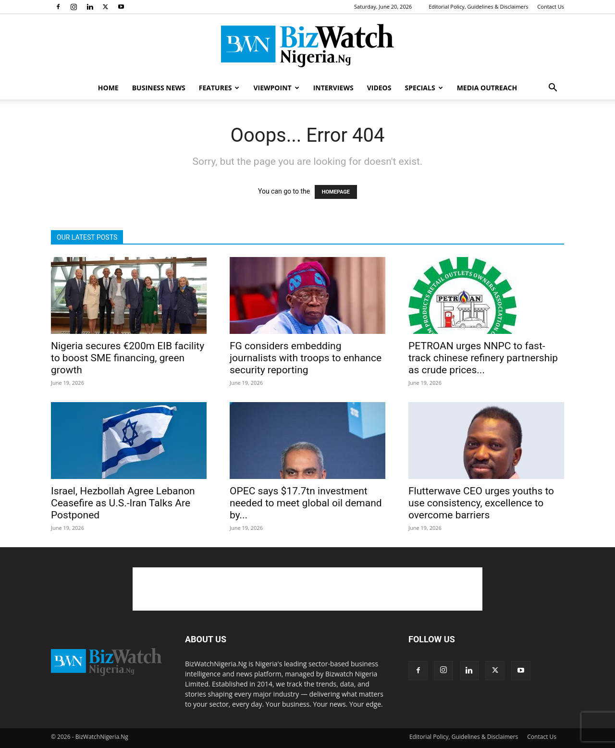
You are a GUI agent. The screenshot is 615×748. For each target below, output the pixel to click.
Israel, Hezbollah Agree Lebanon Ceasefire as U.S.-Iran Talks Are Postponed (123, 503)
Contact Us (550, 6)
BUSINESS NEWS (158, 87)
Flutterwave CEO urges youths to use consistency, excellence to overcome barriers (481, 503)
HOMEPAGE (336, 192)
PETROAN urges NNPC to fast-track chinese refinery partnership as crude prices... (483, 358)
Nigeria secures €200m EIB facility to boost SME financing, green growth (127, 358)
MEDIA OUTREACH (487, 87)
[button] (552, 88)
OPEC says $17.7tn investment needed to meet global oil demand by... (306, 503)
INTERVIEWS (333, 87)
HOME (108, 87)
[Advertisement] (307, 589)
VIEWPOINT (276, 87)
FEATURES (219, 87)
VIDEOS (379, 87)
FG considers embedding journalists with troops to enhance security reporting (305, 358)
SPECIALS (424, 87)
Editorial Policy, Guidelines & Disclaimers (478, 6)
